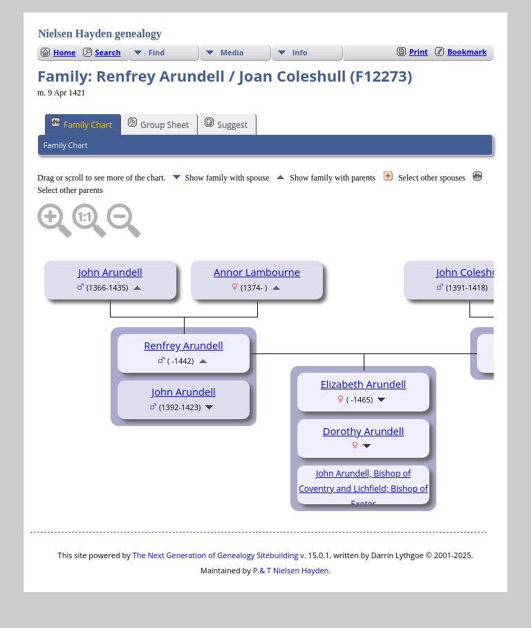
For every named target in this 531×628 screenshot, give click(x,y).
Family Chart (81, 124)
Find (157, 52)
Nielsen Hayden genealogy (100, 33)
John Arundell (110, 272)
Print (418, 51)
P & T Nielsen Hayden (291, 570)
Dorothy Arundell (363, 431)
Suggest (226, 124)
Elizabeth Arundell (364, 384)
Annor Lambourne (257, 272)
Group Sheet (158, 124)
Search (108, 52)
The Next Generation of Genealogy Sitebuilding (216, 555)
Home (64, 52)
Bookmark (467, 51)
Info (300, 52)
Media (232, 52)
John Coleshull (469, 272)
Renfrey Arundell (183, 345)
